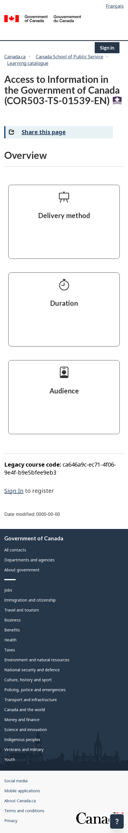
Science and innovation (25, 729)
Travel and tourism (21, 610)
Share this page (44, 132)
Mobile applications (22, 790)
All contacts (15, 550)
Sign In (14, 491)
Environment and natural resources (36, 659)
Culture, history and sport (28, 679)
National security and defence (32, 669)
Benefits (12, 630)
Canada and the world (24, 709)
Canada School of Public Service (69, 57)
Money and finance (22, 719)
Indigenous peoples (22, 739)
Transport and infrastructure (30, 699)
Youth (9, 759)
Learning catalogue (27, 63)
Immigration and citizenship (30, 600)
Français (115, 6)
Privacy (10, 820)
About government (22, 570)
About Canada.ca (20, 800)
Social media (16, 780)
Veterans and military (24, 749)
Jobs (8, 590)
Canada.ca (15, 57)
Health (10, 640)
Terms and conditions (24, 810)
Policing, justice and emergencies (35, 689)
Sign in (107, 48)
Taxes (9, 650)
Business (12, 620)
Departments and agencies (29, 560)
